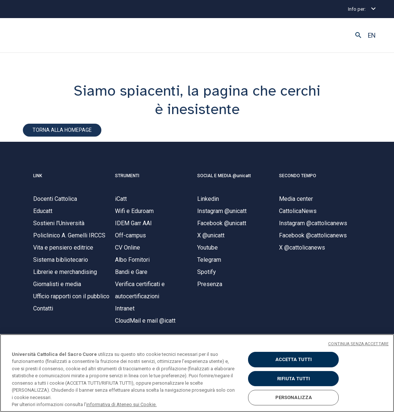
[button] (358, 35)
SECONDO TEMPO (297, 176)
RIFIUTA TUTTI (293, 378)
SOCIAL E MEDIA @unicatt (224, 176)
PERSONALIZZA (293, 397)
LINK (37, 176)
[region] (197, 373)
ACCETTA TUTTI (293, 359)
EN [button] (372, 35)
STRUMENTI (127, 176)
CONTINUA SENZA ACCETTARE (358, 343)
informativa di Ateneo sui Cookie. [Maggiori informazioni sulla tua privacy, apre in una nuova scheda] (121, 404)
